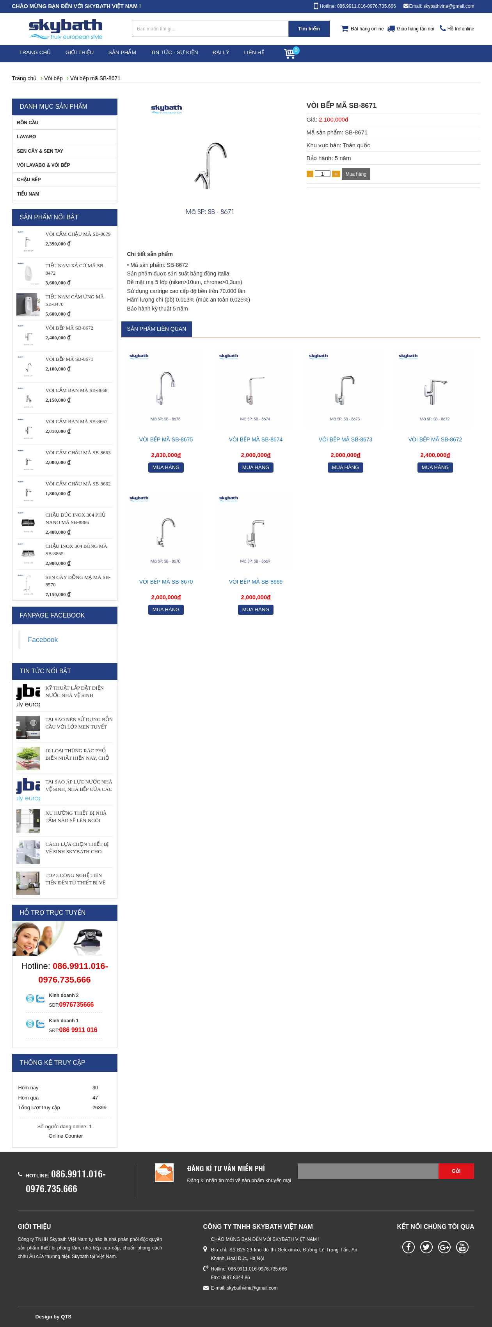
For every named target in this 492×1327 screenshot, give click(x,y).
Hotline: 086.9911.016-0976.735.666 (358, 6)
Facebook (43, 640)
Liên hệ (277, 53)
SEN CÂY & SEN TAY (40, 151)
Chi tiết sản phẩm (150, 254)
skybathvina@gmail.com (252, 1288)
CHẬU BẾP (29, 179)
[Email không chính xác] (368, 1171)
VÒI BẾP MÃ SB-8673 (346, 439)
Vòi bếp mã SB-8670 (166, 582)
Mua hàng (356, 174)
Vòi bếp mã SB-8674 (256, 439)
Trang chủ (37, 53)
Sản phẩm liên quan (156, 329)
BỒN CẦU (28, 122)
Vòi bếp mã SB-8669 (256, 582)
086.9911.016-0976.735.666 (257, 1269)
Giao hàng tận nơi (415, 29)
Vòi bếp (53, 78)
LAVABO (26, 136)
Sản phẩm (133, 53)
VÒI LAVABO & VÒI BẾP (43, 165)
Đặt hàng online (367, 29)
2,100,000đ (333, 119)
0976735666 (76, 1004)
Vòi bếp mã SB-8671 (95, 78)
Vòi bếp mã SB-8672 (435, 439)
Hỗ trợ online (461, 29)
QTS (66, 1317)
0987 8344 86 (235, 1277)
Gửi (456, 1171)
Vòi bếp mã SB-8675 (166, 439)
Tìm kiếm (309, 29)
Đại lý (239, 53)
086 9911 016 (78, 1030)
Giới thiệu (86, 53)
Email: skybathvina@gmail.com (441, 6)
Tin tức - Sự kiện (188, 53)
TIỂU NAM (28, 194)
